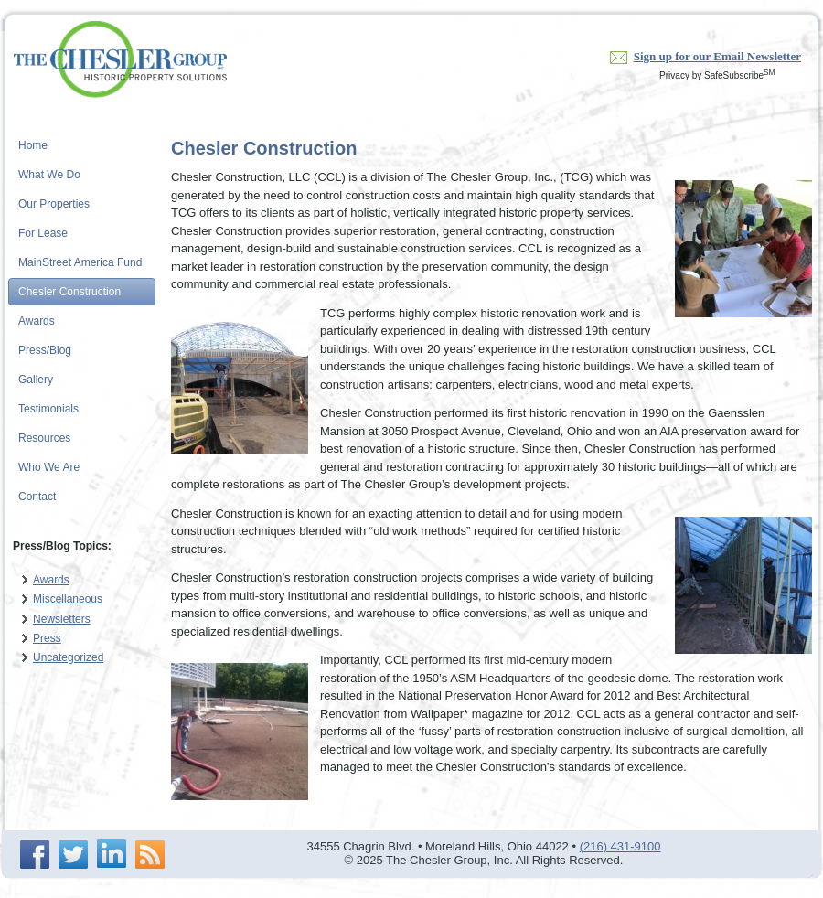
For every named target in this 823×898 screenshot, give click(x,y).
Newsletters (62, 619)
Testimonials (48, 408)
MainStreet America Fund (80, 262)
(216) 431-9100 (620, 846)
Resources (44, 438)
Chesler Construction (69, 291)
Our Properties (54, 204)
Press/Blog (44, 350)
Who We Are (49, 467)
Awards (36, 321)
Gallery (35, 379)
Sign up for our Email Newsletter (717, 56)
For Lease (43, 233)
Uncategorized (68, 657)
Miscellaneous (67, 599)
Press (47, 638)
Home (33, 145)
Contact (37, 496)
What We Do (49, 174)
